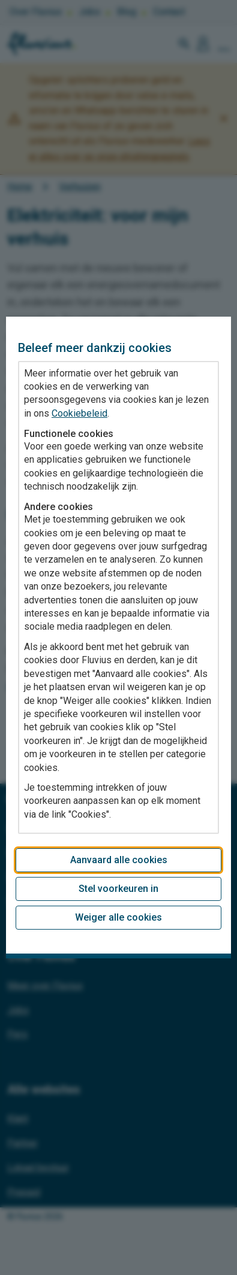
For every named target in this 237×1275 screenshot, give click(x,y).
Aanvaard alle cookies (118, 860)
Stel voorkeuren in (118, 888)
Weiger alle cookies (118, 917)
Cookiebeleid (79, 413)
